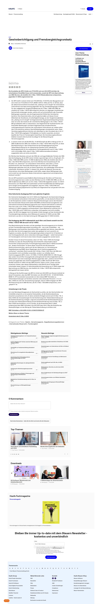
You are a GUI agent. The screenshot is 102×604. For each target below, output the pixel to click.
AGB (80, 169)
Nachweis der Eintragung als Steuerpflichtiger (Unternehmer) (52, 382)
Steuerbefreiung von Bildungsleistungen (21, 384)
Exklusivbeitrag (16, 432)
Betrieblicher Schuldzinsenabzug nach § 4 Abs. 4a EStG (23, 379)
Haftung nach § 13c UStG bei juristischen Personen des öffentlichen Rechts (54, 351)
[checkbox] (9, 411)
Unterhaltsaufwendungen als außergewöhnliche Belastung (22, 363)
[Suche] (83, 9)
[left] (65, 454)
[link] (11, 14)
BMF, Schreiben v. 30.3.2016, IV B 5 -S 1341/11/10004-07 (26, 310)
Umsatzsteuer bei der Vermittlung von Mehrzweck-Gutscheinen (54, 357)
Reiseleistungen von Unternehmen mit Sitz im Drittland (55, 345)
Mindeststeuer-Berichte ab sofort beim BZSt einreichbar (52, 367)
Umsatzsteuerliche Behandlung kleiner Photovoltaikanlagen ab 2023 (20, 357)
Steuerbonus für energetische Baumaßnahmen (22, 351)
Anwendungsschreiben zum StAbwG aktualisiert (53, 377)
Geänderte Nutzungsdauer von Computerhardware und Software (23, 336)
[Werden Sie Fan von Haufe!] (55, 578)
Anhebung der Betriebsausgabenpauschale (21, 368)
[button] (90, 8)
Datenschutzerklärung (82, 172)
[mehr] (90, 14)
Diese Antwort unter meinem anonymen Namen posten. (24, 411)
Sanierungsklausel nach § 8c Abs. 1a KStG (51, 362)
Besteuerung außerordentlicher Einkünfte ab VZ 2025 (54, 341)
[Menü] (20, 9)
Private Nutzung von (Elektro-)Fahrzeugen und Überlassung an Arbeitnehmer (22, 374)
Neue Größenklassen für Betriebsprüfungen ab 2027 (54, 372)
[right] (67, 454)
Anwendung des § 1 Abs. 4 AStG (19, 316)
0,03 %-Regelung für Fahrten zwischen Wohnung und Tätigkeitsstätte (24, 342)
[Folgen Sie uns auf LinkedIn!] (53, 578)
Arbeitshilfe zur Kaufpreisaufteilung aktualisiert (22, 347)
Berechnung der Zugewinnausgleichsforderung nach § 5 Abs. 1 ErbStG (54, 336)
